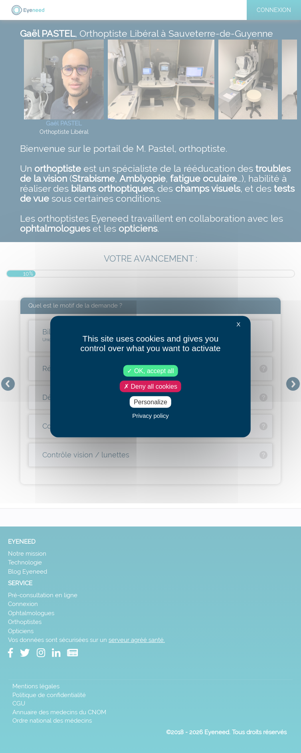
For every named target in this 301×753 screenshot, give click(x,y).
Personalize (150, 402)
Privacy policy (150, 415)
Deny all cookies (150, 386)
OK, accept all (150, 370)
